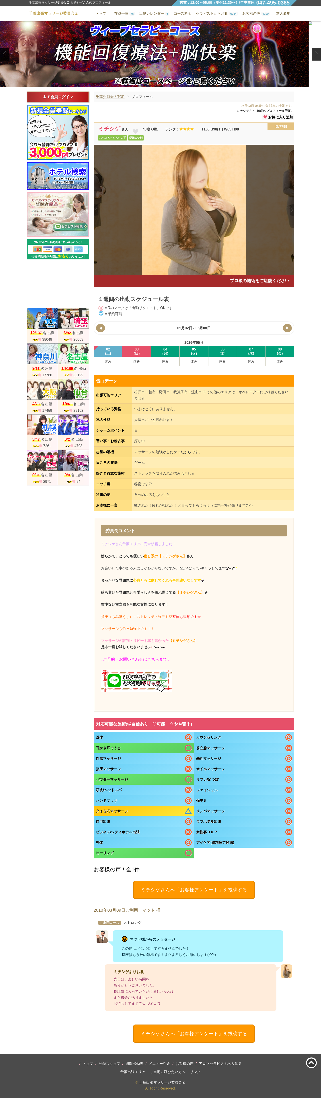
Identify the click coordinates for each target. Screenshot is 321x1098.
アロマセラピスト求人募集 (220, 1063)
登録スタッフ (109, 1063)
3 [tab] (167, 83)
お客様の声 (184, 1063)
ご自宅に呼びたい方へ (167, 1072)
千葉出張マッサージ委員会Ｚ (162, 1082)
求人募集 (283, 13)
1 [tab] (153, 83)
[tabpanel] (160, 54)
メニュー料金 (159, 1063)
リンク (195, 1072)
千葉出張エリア (132, 1072)
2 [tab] (160, 83)
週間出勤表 (134, 1063)
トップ (87, 1063)
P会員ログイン (58, 97)
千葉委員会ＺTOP (110, 97)
